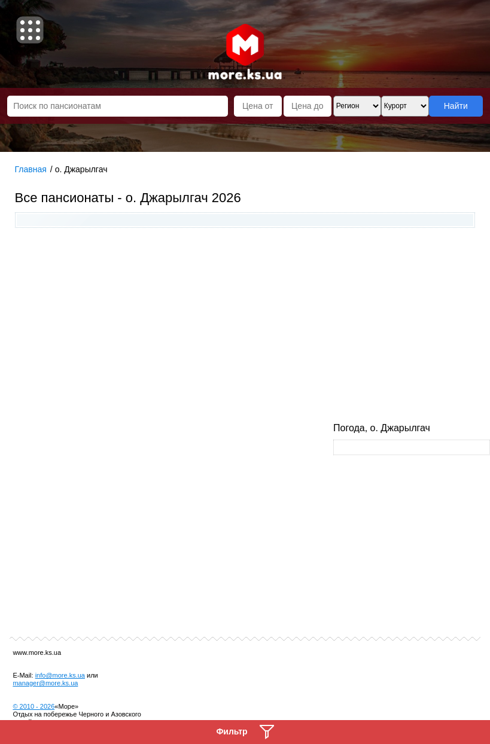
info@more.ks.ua (60, 675)
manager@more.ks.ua (45, 683)
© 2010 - (33, 706)
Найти (456, 106)
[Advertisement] (245, 326)
